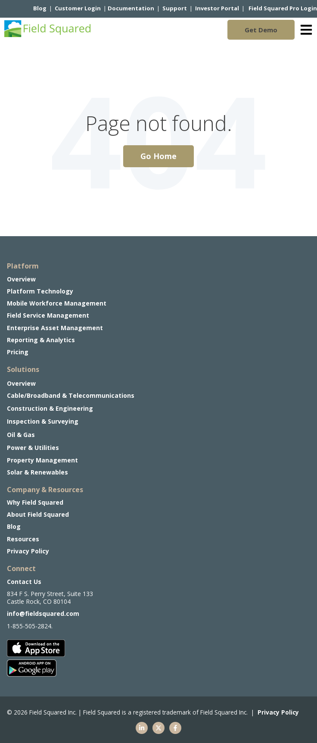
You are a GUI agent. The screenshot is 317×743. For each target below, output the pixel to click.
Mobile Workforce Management (56, 303)
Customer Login (78, 8)
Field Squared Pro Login (283, 8)
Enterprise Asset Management (55, 328)
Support (174, 8)
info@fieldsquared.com (43, 613)
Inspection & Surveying (42, 421)
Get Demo (261, 29)
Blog (40, 8)
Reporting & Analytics (41, 340)
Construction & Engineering (50, 408)
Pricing (17, 352)
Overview (21, 383)
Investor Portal (217, 8)
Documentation (131, 8)
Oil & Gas (21, 435)
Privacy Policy (28, 551)
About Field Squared (38, 514)
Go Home (158, 156)
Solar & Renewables (37, 472)
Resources (23, 539)
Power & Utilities (33, 447)
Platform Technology (40, 291)
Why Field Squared (35, 502)
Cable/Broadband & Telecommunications (70, 395)
